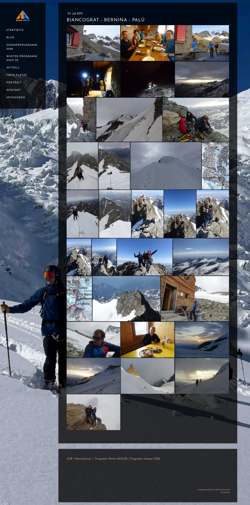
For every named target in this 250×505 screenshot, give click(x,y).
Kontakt (13, 90)
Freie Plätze (16, 75)
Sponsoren (15, 97)
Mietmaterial (83, 459)
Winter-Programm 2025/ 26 (21, 58)
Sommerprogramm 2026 (21, 47)
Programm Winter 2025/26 (111, 459)
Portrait (13, 82)
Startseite (15, 30)
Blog (10, 37)
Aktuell (13, 67)
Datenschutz (215, 490)
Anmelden (225, 493)
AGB (69, 459)
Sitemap (226, 490)
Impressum (203, 490)
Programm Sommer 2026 (145, 459)
